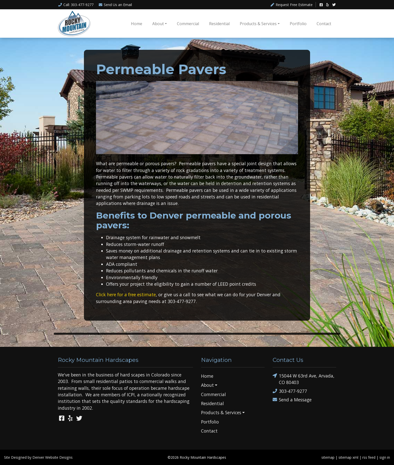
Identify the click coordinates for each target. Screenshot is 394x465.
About (158, 23)
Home (136, 23)
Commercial (188, 23)
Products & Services (258, 23)
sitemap (327, 457)
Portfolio (298, 23)
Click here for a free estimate (126, 294)
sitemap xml (348, 457)
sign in (384, 457)
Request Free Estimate (291, 4)
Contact (324, 23)
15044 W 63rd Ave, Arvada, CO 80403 (303, 378)
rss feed (368, 457)
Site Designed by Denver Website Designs (38, 457)
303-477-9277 (290, 391)
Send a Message (292, 400)
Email (115, 4)
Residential (219, 23)
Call (75, 4)
